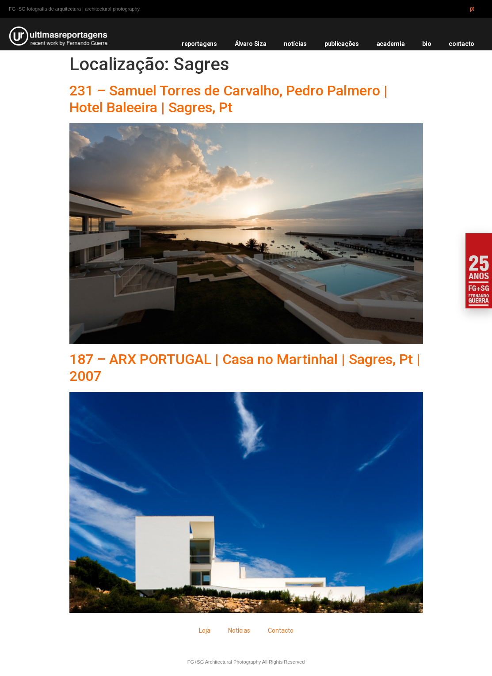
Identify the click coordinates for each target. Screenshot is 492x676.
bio (426, 43)
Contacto (281, 630)
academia (391, 43)
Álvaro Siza (251, 43)
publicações (341, 43)
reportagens (199, 43)
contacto (461, 43)
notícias (295, 43)
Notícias (239, 630)
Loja (204, 630)
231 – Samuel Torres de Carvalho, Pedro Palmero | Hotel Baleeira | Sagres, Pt (228, 99)
